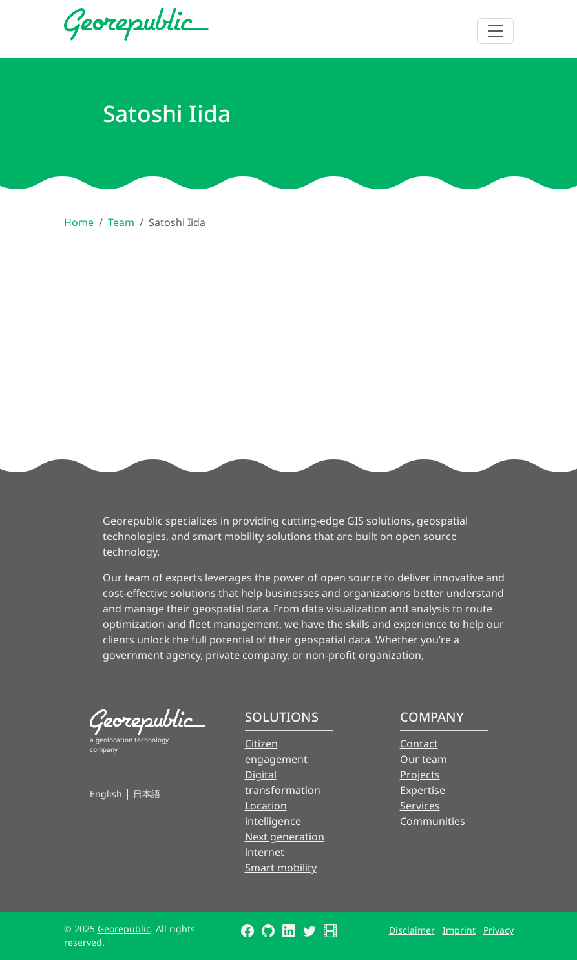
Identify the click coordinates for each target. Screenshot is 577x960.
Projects (420, 774)
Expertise (422, 790)
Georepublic (124, 929)
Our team (423, 759)
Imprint (459, 930)
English (106, 794)
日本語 (146, 794)
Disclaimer (412, 930)
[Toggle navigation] (495, 31)
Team (121, 222)
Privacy (498, 930)
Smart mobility (281, 868)
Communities (432, 821)
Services (420, 805)
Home (79, 222)
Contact (419, 743)
